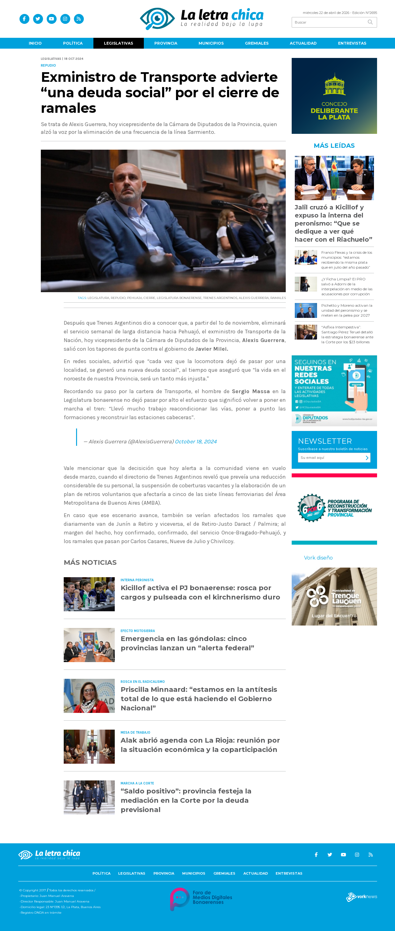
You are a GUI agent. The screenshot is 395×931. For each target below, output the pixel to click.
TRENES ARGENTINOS (220, 298)
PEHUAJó (134, 298)
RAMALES (278, 298)
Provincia (165, 43)
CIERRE (149, 298)
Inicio (35, 43)
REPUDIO (118, 298)
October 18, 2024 (196, 441)
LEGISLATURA (98, 298)
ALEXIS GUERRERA (254, 298)
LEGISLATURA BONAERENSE (179, 298)
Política (73, 43)
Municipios (211, 43)
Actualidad (303, 43)
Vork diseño (318, 558)
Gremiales (256, 43)
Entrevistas (352, 43)
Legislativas (118, 43)
